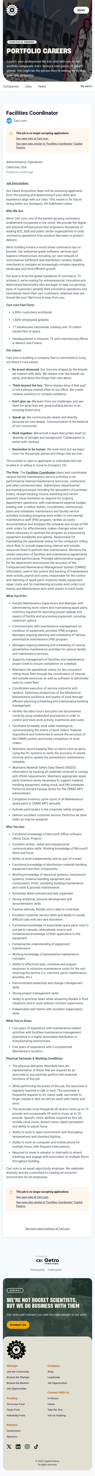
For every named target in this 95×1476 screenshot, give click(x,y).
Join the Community (18, 1371)
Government (14, 1430)
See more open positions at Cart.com (47, 1228)
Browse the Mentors (18, 1383)
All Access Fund (16, 1404)
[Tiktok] (36, 1448)
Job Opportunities (16, 1388)
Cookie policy (55, 1270)
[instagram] (27, 1448)
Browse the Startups (18, 1377)
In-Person (53, 1398)
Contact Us (18, 1324)
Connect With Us (58, 1392)
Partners (12, 1424)
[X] (9, 1448)
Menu (81, 10)
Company (54, 1365)
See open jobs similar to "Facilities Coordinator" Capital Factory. (49, 145)
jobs (28, 86)
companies (11, 86)
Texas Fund (13, 1409)
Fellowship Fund (16, 1415)
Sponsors (12, 1436)
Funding (12, 1398)
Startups (12, 1365)
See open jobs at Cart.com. (32, 138)
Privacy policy (37, 1270)
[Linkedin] (18, 1448)
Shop (50, 1371)
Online (51, 1404)
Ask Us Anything (57, 1415)
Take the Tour (55, 1409)
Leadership (54, 1377)
